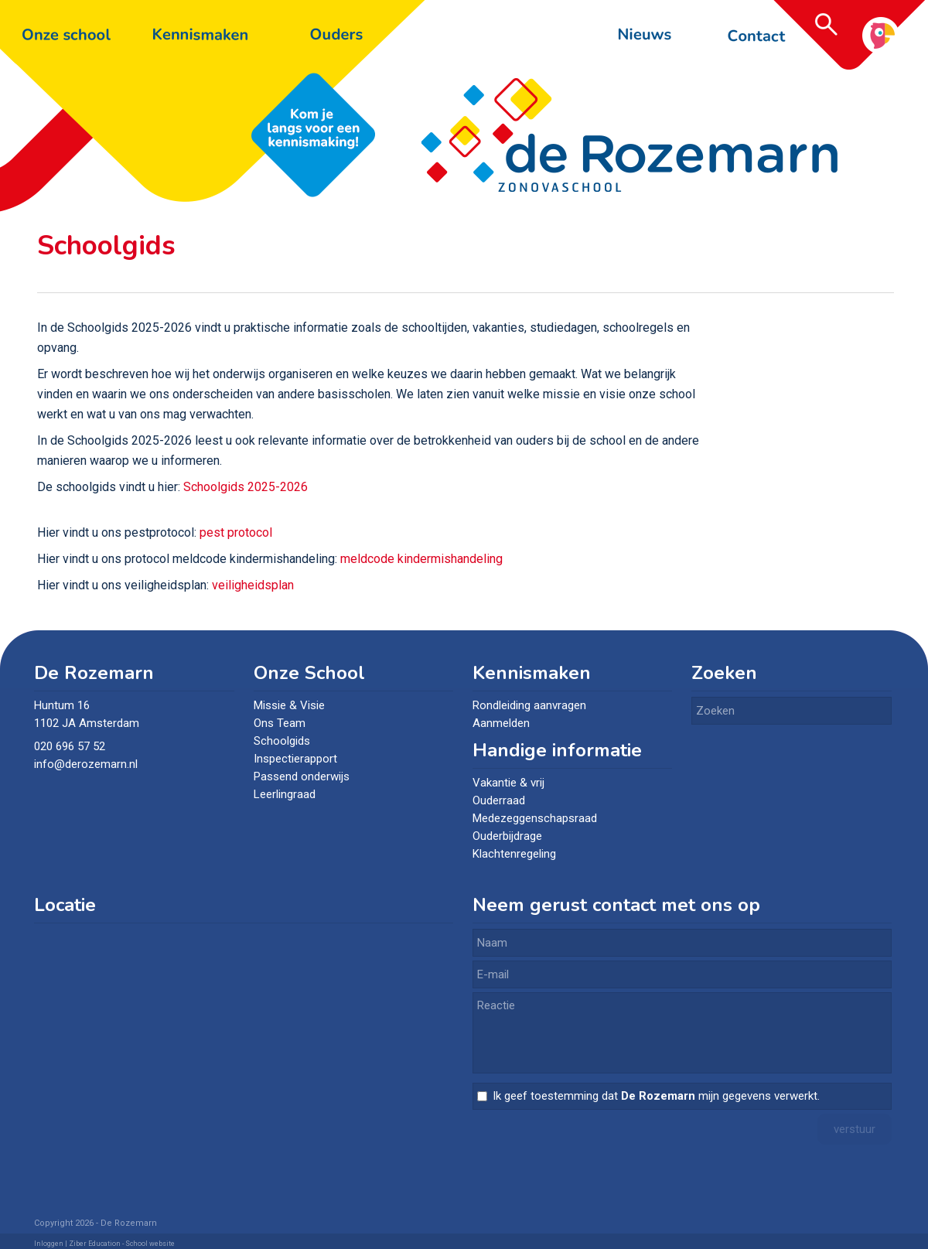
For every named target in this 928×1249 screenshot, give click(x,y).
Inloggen (48, 1243)
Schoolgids (282, 741)
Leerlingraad (285, 794)
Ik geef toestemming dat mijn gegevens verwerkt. (656, 1096)
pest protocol (236, 532)
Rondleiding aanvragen (529, 705)
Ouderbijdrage (507, 836)
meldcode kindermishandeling (421, 558)
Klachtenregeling (514, 854)
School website (150, 1243)
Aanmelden (501, 723)
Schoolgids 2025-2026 (245, 486)
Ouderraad (499, 800)
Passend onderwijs (302, 776)
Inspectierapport (295, 759)
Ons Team (279, 723)
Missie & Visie (289, 705)
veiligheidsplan (253, 585)
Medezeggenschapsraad (535, 818)
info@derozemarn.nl (87, 764)
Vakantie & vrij (508, 783)
